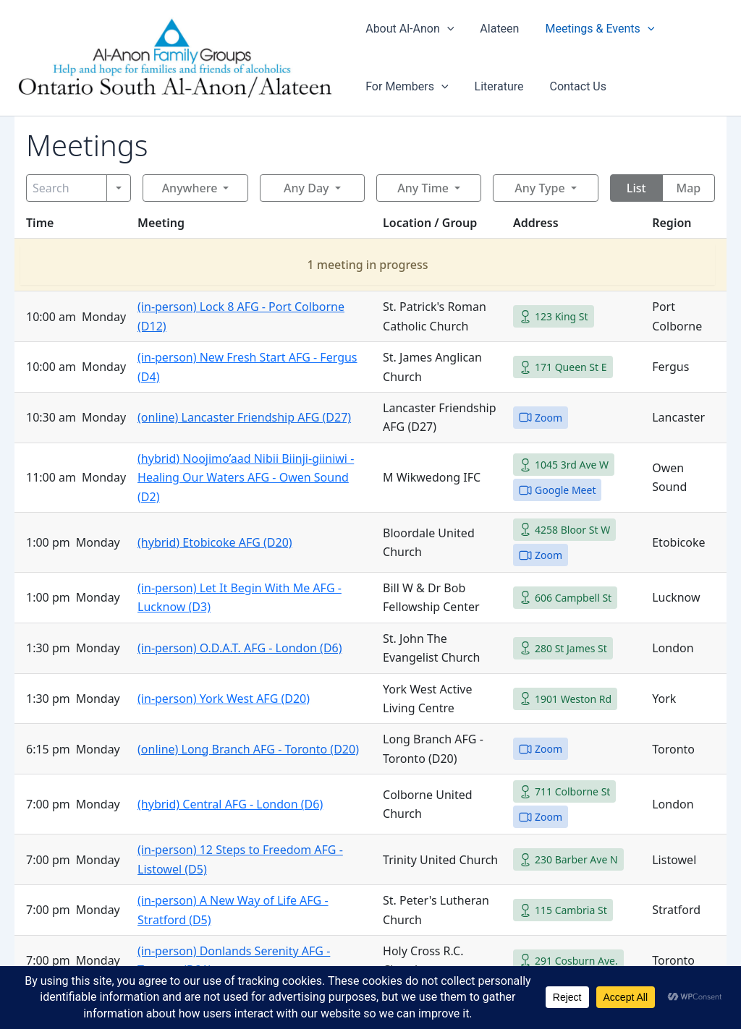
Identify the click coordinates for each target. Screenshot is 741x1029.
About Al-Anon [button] (409, 29)
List (636, 188)
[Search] (66, 188)
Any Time (423, 188)
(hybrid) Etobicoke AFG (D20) (214, 542)
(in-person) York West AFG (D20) (223, 698)
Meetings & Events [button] (593, 29)
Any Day (306, 188)
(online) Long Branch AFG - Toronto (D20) (248, 749)
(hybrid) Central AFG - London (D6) (230, 804)
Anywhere (190, 188)
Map (689, 188)
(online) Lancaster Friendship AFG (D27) (244, 417)
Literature (496, 86)
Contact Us (572, 86)
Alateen (496, 28)
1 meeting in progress (367, 265)
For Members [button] (406, 87)
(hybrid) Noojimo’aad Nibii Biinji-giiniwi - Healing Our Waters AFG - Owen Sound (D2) (245, 478)
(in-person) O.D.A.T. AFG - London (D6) (239, 648)
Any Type (539, 188)
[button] (447, 29)
